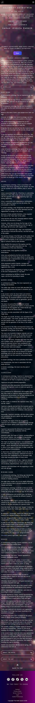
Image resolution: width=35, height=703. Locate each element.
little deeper (19, 177)
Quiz (17, 53)
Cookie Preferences (17, 696)
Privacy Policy (17, 691)
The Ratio (4, 535)
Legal (17, 694)
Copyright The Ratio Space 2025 (17, 700)
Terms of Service (17, 693)
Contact (17, 689)
